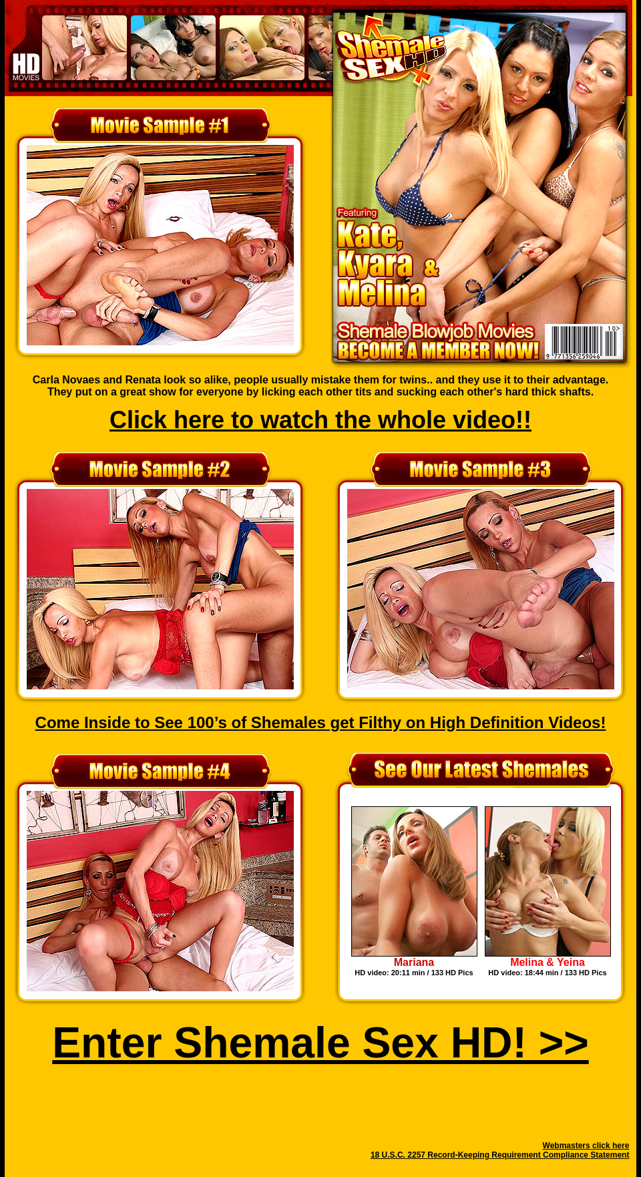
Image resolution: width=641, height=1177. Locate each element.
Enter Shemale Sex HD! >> (320, 1043)
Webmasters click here (586, 1145)
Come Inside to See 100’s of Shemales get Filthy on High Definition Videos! (320, 722)
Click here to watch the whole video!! (320, 420)
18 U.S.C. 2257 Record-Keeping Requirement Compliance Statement (500, 1155)
